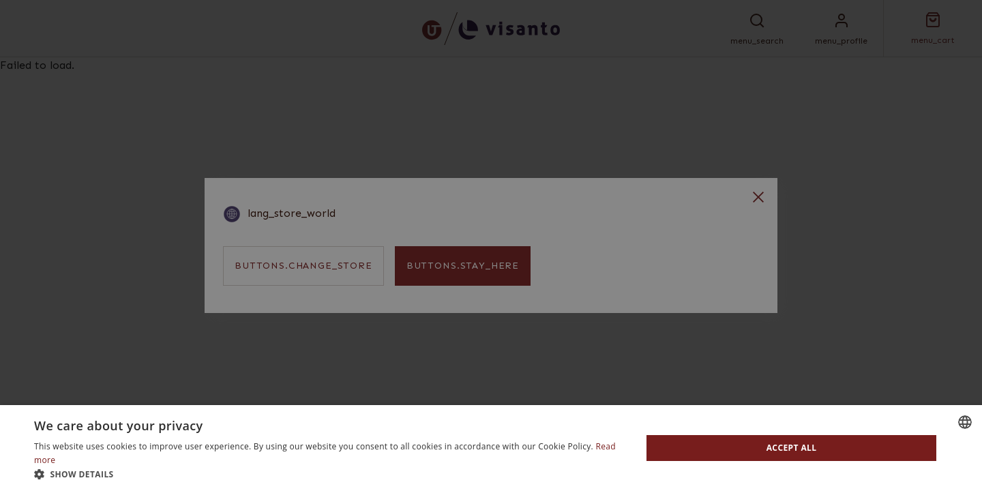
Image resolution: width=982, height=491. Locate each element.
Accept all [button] (792, 447)
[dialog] (491, 245)
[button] (329, 474)
